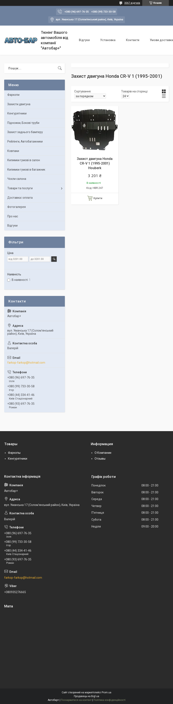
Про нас (12, 216)
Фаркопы (14, 452)
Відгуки (84, 40)
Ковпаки (13, 151)
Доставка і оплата (20, 197)
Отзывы (100, 458)
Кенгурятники (17, 113)
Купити (98, 198)
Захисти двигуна (18, 104)
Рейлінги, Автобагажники (25, 141)
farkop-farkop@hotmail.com (26, 362)
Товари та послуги (20, 188)
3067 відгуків (132, 2)
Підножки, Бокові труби (23, 122)
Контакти (132, 40)
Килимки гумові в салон (23, 160)
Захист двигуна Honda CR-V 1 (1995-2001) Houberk (95, 163)
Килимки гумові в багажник (26, 169)
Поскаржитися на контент (76, 700)
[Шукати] (60, 68)
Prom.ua (106, 692)
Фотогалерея (16, 207)
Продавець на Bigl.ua (86, 696)
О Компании (103, 452)
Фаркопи (13, 94)
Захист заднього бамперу (25, 132)
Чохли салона (16, 178)
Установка (107, 40)
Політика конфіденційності (110, 700)
